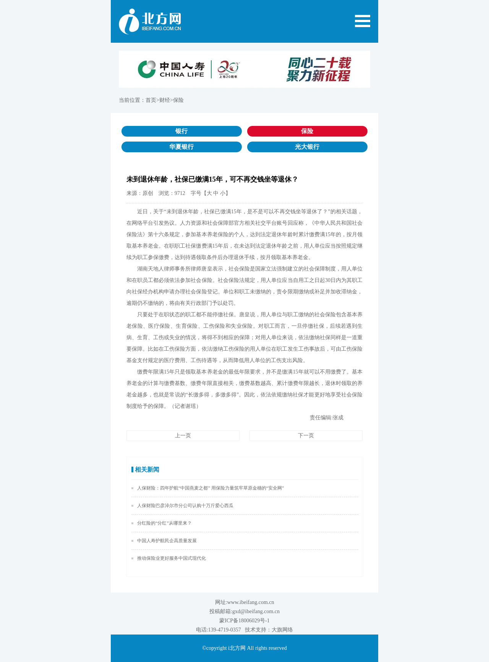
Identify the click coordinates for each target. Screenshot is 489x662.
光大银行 (307, 146)
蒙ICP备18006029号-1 (244, 620)
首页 (151, 100)
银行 (181, 131)
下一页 (306, 435)
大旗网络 (282, 630)
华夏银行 (181, 146)
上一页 (183, 435)
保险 (307, 131)
